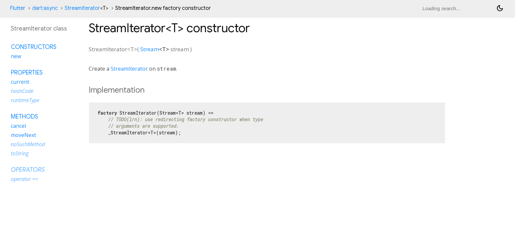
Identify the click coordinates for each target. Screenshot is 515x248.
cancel (18, 125)
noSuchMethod (28, 144)
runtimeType (25, 100)
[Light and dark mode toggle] (500, 8)
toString (20, 153)
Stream (149, 49)
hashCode (22, 91)
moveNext (23, 135)
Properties (27, 72)
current (20, 81)
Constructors (33, 47)
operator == (24, 179)
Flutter (17, 8)
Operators (28, 169)
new (16, 56)
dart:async (45, 8)
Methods (24, 116)
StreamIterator (86, 8)
